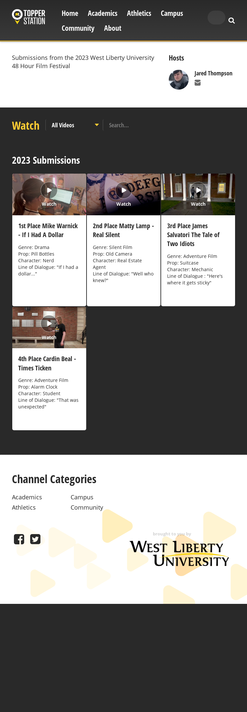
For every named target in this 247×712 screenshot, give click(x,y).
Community (78, 28)
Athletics (139, 13)
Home (70, 13)
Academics (102, 13)
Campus (172, 13)
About (112, 28)
